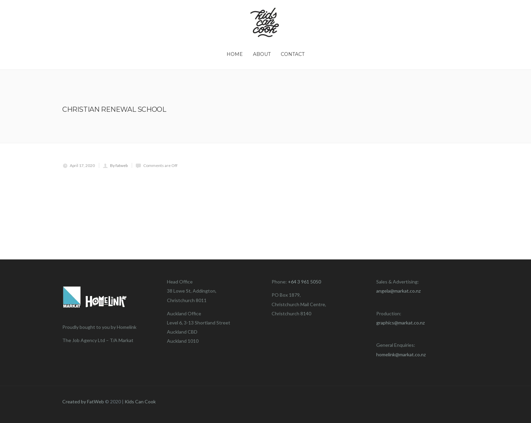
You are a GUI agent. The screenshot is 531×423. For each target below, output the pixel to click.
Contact (292, 54)
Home (235, 54)
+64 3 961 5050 (304, 281)
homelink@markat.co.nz (401, 354)
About (262, 54)
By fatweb (119, 165)
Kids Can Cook (140, 401)
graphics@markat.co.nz (400, 322)
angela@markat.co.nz (398, 291)
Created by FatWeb (83, 401)
